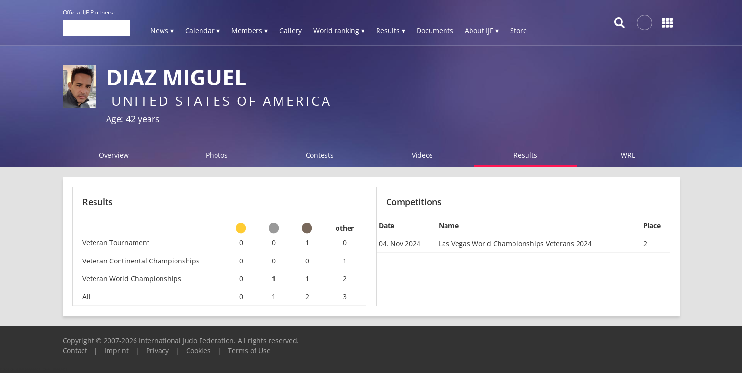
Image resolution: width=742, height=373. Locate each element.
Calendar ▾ (202, 30)
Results (525, 155)
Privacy (157, 350)
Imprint (117, 350)
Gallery (290, 30)
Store (518, 30)
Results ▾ (390, 30)
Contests (320, 155)
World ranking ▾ (338, 30)
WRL (628, 155)
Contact (75, 350)
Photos (217, 155)
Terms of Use (249, 350)
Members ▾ (249, 30)
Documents (435, 30)
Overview (114, 155)
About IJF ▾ (482, 30)
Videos (422, 155)
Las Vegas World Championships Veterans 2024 (515, 243)
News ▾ (162, 30)
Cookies (198, 350)
